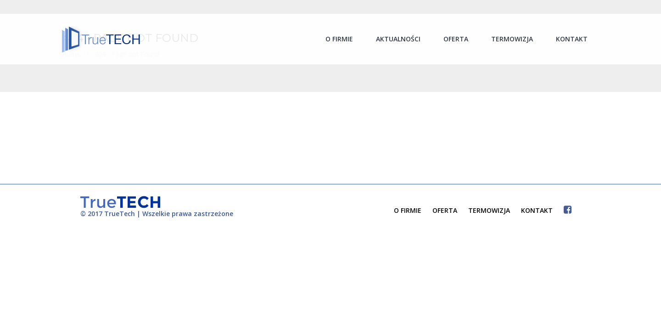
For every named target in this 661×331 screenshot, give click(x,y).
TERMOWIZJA (489, 210)
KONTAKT (537, 210)
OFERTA (444, 210)
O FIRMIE (407, 210)
